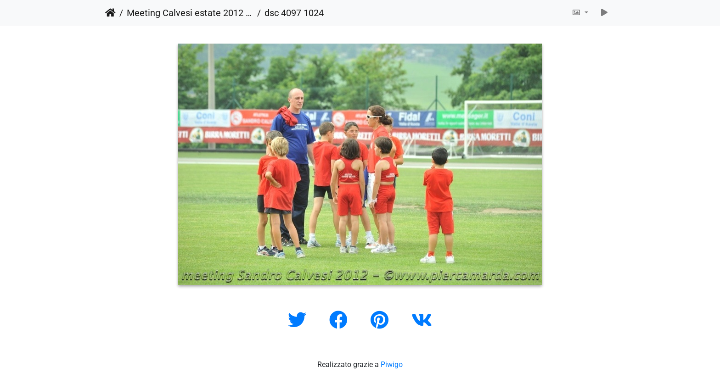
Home (110, 13)
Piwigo (392, 364)
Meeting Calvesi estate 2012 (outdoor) (190, 12)
